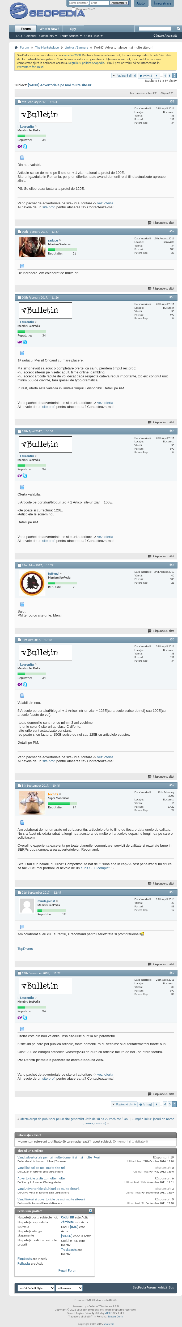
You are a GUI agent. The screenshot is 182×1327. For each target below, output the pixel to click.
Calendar (30, 35)
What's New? (49, 29)
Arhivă (162, 1287)
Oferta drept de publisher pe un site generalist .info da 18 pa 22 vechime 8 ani (74, 1119)
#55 (172, 565)
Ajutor (141, 3)
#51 (172, 101)
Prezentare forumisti (30, 67)
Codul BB (67, 1217)
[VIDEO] (67, 1236)
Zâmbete (67, 1222)
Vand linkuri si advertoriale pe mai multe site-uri (51, 1199)
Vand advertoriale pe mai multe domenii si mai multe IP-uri (59, 1157)
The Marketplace (47, 47)
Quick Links (92, 35)
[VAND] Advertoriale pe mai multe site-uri (60, 85)
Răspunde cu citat (161, 223)
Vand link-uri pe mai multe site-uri (41, 1168)
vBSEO (109, 1313)
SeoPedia (108, 1324)
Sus (171, 1287)
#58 (172, 892)
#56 (172, 639)
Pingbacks (25, 1259)
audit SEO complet (95, 868)
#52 (172, 231)
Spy (73, 29)
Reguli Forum (67, 1270)
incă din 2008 (72, 55)
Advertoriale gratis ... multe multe (41, 1178)
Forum (26, 29)
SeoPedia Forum (144, 1287)
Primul (145, 76)
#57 (172, 785)
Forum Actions (69, 35)
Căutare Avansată (165, 35)
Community (46, 35)
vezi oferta (105, 203)
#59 (172, 973)
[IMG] (74, 1227)
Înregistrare (162, 3)
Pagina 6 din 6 (126, 75)
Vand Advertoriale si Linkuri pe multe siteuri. (49, 1189)
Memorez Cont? (83, 9)
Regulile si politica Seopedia (86, 63)
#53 (172, 297)
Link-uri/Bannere (76, 47)
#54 (172, 431)
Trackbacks (69, 1250)
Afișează (165, 93)
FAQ (19, 35)
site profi (48, 207)
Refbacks (24, 1263)
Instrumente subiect (142, 93)
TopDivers (25, 949)
